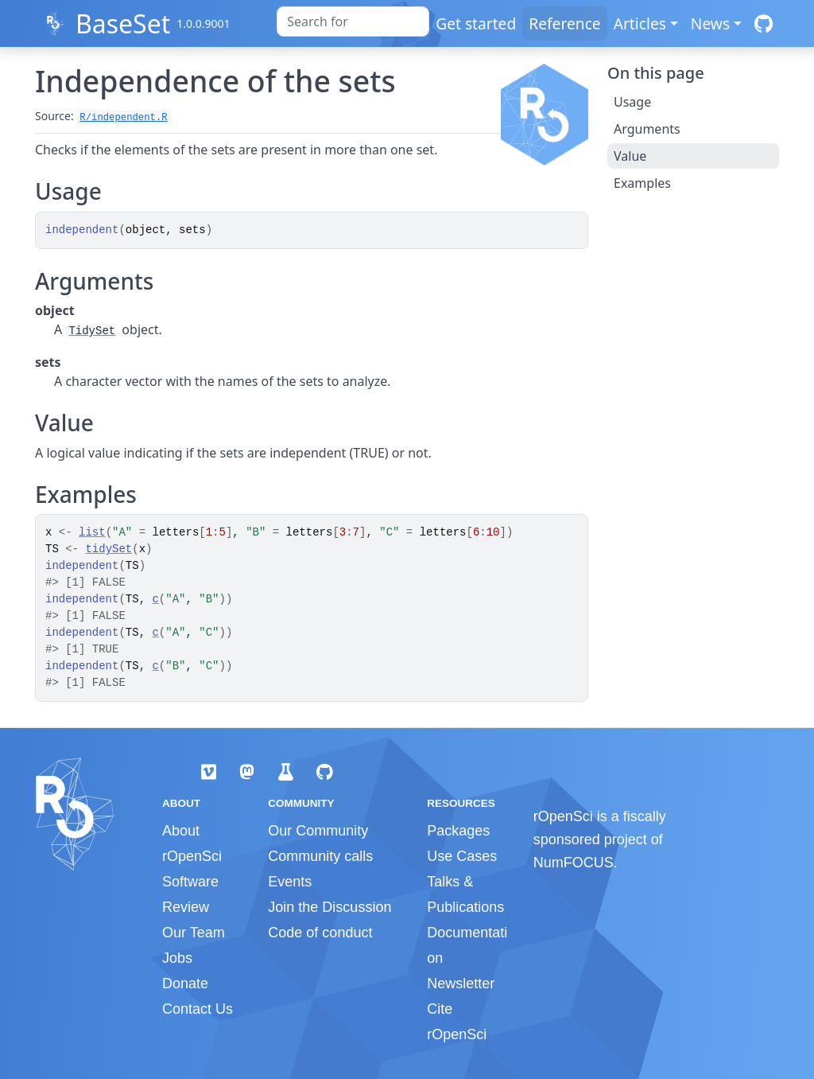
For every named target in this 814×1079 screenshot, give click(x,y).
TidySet (91, 331)
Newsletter (460, 983)
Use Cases (462, 856)
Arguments (647, 129)
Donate (185, 983)
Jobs (177, 958)
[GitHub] (763, 23)
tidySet (108, 549)
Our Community (318, 831)
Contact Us (197, 1009)
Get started (476, 23)
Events (290, 882)
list (92, 532)
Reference (564, 23)
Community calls (320, 856)
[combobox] (353, 21)
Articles (640, 23)
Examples (642, 183)
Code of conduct (320, 933)
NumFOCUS (573, 863)
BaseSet (123, 23)
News (710, 23)
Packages (458, 831)
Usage (632, 102)
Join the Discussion (329, 907)
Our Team (193, 933)
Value (630, 156)
